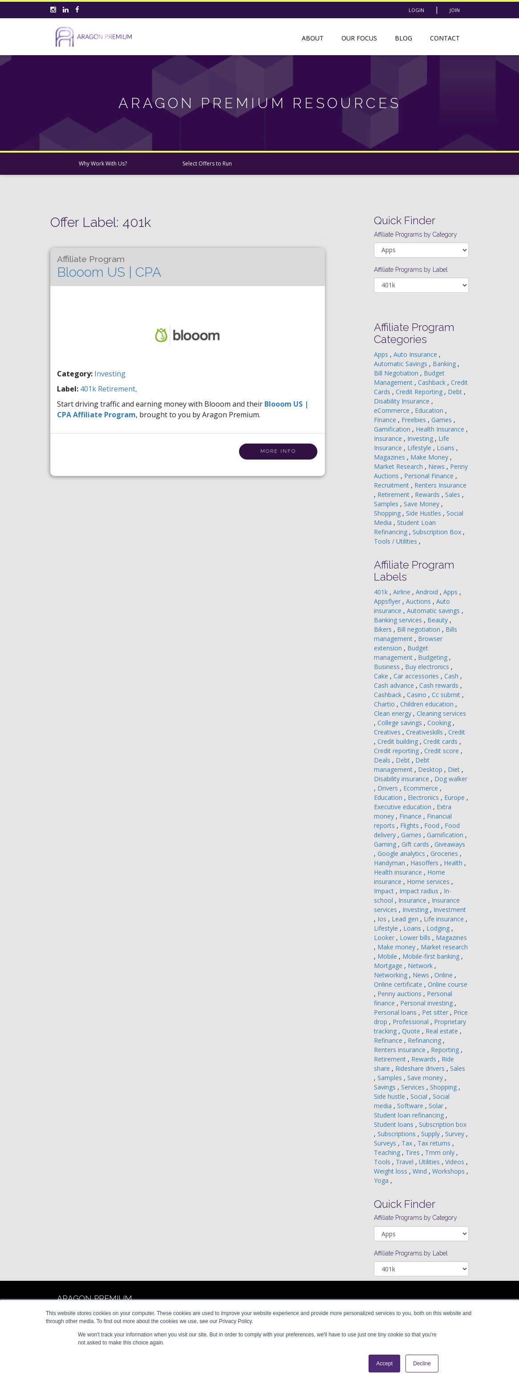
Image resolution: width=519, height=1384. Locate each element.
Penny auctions (400, 993)
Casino (417, 694)
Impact (385, 891)
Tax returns (435, 1143)
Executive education (403, 807)
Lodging (438, 928)
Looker (385, 937)
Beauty (438, 620)
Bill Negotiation (397, 373)
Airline (402, 592)
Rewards (428, 494)
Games (442, 420)
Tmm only (440, 1152)
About (313, 38)
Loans (446, 448)
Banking (445, 363)
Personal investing (427, 1003)
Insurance (389, 438)
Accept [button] (384, 1363)
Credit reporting (397, 750)
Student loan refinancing (410, 1115)
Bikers (383, 629)
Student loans (394, 1124)
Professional (411, 1021)
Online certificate (399, 984)
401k (89, 389)
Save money (426, 1077)
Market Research (399, 466)
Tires (413, 1152)
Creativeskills (425, 732)
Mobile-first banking (431, 956)
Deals (383, 760)
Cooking (440, 722)
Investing (110, 374)
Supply (431, 1134)
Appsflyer (388, 601)
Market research (444, 947)
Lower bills (416, 937)
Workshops (449, 1171)
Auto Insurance (416, 354)
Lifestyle (420, 448)
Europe (455, 797)
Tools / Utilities (396, 541)
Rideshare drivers (420, 1068)
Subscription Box (438, 532)
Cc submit (447, 694)
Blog (403, 38)
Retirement (394, 494)
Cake (382, 676)
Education (430, 410)
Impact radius (419, 891)
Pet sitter (436, 1012)
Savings (385, 1087)
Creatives (388, 732)
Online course (447, 984)
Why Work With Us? (103, 163)
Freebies (414, 420)
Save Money (422, 504)
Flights (410, 825)
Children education (427, 704)
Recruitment (392, 485)
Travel (405, 1162)
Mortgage (389, 965)
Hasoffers (425, 863)
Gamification (393, 429)
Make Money (430, 457)
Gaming (386, 844)
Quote (412, 1031)
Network (421, 965)
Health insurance (399, 872)
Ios (382, 919)
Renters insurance (400, 1049)
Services (413, 1087)
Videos (455, 1162)
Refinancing (425, 1040)
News (437, 466)
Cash (452, 676)
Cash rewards (439, 685)
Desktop (431, 769)
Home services (429, 881)
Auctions (419, 601)
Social (419, 1096)
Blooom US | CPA (109, 267)
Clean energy (393, 713)
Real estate (443, 1031)
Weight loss (391, 1171)
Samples (387, 504)
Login (416, 10)
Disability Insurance (402, 401)
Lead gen (406, 919)
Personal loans (396, 1012)
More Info (278, 451)
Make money (397, 947)
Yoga (382, 1180)
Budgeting (433, 657)
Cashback (432, 382)
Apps (382, 354)
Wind (421, 1171)
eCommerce (392, 410)
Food (432, 825)
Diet (455, 769)
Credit (456, 732)
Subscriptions (397, 1134)
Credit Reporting (420, 391)
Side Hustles (424, 513)
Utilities (430, 1162)
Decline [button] (422, 1363)
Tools (383, 1162)
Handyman (390, 863)
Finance (386, 420)
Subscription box (442, 1124)
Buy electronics (428, 666)
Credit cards (441, 741)
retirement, (117, 389)
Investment (450, 909)
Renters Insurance (440, 485)
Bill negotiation (419, 629)
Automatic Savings (401, 363)
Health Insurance (441, 429)
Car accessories (417, 676)
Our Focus (359, 38)
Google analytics (402, 853)
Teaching (388, 1152)
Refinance (389, 1040)
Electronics (424, 797)
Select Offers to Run (207, 163)
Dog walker (450, 779)
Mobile (388, 956)
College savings (400, 722)
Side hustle (390, 1096)
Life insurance (445, 919)
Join (455, 10)
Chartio (385, 704)
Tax (407, 1143)
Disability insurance (402, 779)
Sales (453, 494)
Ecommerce (421, 788)
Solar (437, 1106)
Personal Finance (429, 476)
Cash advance (395, 685)
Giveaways (449, 844)
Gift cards (416, 844)
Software (411, 1106)
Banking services (399, 620)
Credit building (398, 741)
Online (444, 975)
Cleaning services (441, 713)
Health (454, 863)
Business (387, 666)
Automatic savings (434, 610)
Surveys (386, 1143)
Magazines (390, 457)
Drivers (388, 788)
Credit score (442, 750)
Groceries (445, 853)
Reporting (446, 1049)
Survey (455, 1134)
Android (428, 592)
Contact (445, 38)
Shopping (388, 513)
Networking (391, 975)
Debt (456, 391)
